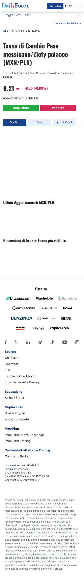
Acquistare (21, 108)
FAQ (7, 370)
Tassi (39, 122)
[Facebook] (6, 342)
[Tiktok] (52, 342)
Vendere (58, 108)
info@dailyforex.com (16, 468)
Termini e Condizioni (19, 376)
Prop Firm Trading (18, 441)
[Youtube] (64, 342)
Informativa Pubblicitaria (67, 23)
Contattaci (12, 364)
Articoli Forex (14, 398)
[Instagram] (77, 342)
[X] (16, 342)
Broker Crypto (15, 413)
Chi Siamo (12, 358)
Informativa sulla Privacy (22, 382)
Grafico (14, 122)
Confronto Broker (17, 456)
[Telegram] (39, 342)
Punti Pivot (64, 122)
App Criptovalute (17, 419)
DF (4, 31)
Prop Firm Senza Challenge (24, 435)
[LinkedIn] (28, 342)
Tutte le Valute (17, 31)
